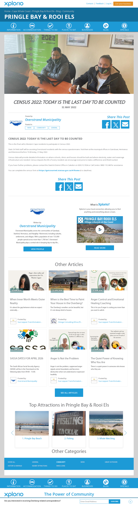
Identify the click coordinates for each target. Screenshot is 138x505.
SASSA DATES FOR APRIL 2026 (26, 358)
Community (68, 11)
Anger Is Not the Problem (64, 358)
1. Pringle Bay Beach (32, 438)
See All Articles (69, 392)
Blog (58, 11)
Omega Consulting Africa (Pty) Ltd (70, 322)
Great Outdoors (111, 462)
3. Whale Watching (106, 438)
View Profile (37, 249)
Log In (108, 3)
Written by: (37, 223)
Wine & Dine (60, 466)
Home (7, 11)
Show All (11, 462)
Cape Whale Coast (21, 11)
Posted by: (29, 116)
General (54, 128)
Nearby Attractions (39, 466)
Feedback (100, 3)
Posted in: (28, 124)
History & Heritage (15, 466)
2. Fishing (69, 438)
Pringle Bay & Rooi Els (43, 11)
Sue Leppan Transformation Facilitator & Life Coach (30, 322)
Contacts (89, 3)
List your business (123, 4)
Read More (100, 247)
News (29, 128)
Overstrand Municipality (43, 119)
